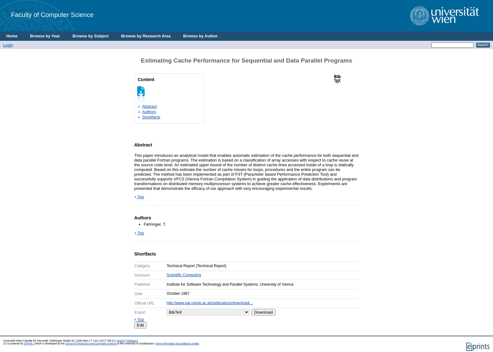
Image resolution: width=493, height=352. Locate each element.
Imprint (121, 340)
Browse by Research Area (145, 36)
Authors (149, 111)
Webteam (132, 340)
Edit (140, 325)
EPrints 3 (29, 343)
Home (12, 36)
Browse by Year (45, 36)
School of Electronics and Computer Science (90, 343)
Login (8, 45)
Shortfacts (151, 117)
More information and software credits (177, 343)
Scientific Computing (184, 275)
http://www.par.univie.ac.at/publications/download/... (210, 303)
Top (139, 197)
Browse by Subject (91, 36)
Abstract (149, 106)
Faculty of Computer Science (52, 14)
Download (263, 312)
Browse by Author (200, 36)
